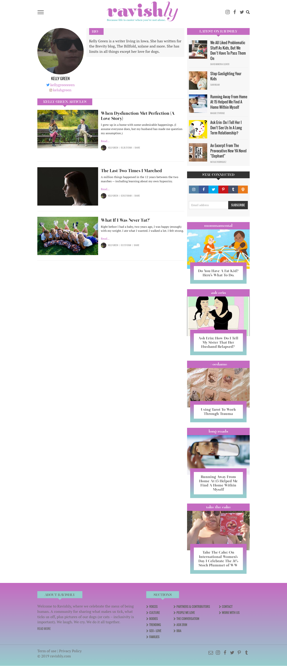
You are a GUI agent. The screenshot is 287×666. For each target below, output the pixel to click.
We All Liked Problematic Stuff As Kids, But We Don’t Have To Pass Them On (228, 50)
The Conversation (187, 618)
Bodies (153, 618)
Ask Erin (218, 292)
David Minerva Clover (219, 64)
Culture (154, 612)
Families (154, 637)
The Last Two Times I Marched (132, 170)
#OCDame (218, 364)
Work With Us (231, 612)
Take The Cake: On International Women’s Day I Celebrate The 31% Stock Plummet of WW (218, 558)
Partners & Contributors (193, 606)
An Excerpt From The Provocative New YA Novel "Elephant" (228, 151)
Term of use (46, 650)
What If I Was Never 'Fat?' (125, 220)
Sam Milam (215, 84)
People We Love (185, 612)
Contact (227, 606)
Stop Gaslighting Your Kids (225, 76)
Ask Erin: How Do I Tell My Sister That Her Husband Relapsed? (218, 342)
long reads (218, 431)
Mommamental (218, 225)
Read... (105, 141)
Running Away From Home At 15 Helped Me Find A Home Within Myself (228, 102)
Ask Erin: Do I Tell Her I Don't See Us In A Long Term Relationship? (226, 128)
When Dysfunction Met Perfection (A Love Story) (138, 115)
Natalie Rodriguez (218, 161)
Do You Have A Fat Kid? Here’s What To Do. (218, 272)
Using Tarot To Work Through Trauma (218, 411)
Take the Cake (218, 507)
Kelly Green (113, 147)
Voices (153, 606)
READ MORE (44, 628)
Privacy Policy (70, 650)
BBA (178, 631)
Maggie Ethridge (217, 113)
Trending (155, 625)
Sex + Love (155, 631)
